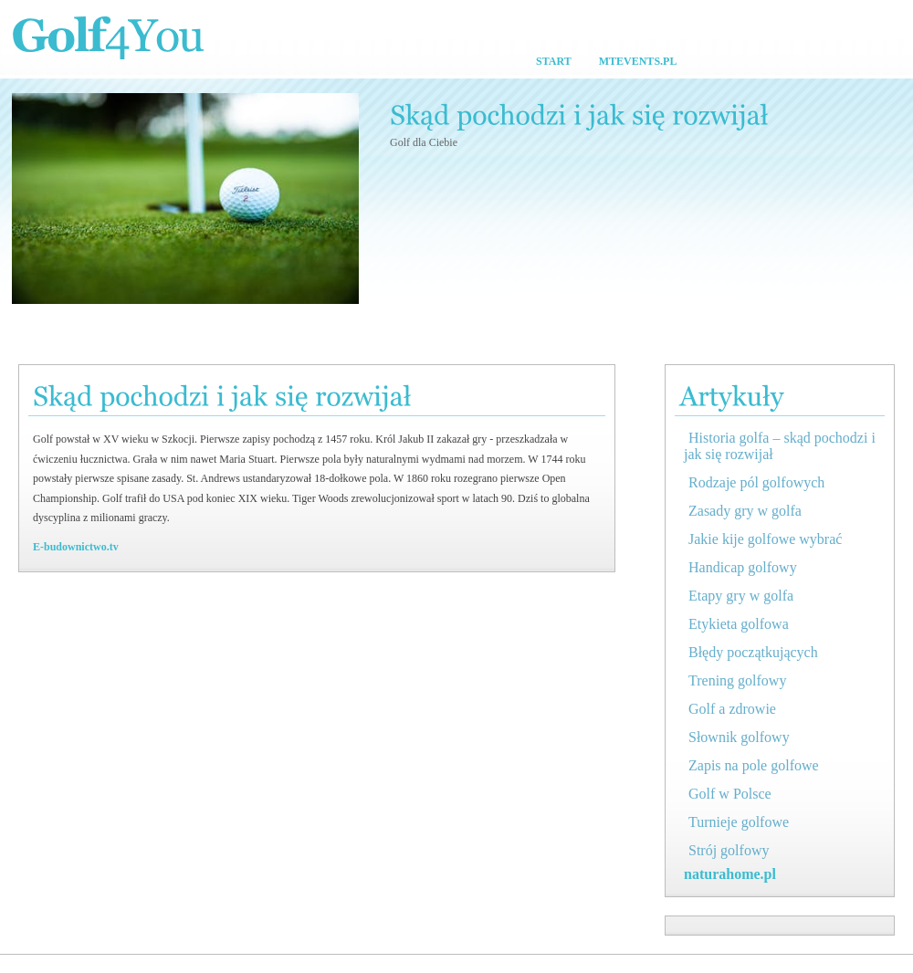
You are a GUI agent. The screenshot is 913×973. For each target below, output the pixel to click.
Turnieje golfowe (738, 822)
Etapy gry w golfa (740, 595)
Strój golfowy (728, 850)
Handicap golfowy (742, 567)
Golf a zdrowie (732, 709)
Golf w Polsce (729, 793)
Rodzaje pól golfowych (756, 482)
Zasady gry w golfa (745, 510)
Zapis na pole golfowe (753, 765)
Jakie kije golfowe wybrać (765, 539)
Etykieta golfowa (738, 624)
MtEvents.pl (638, 61)
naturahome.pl (730, 874)
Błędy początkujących (753, 652)
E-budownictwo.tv (76, 546)
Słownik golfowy (739, 737)
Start (554, 61)
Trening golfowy (737, 680)
